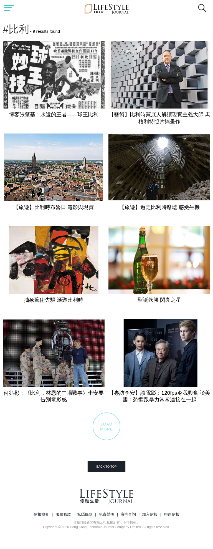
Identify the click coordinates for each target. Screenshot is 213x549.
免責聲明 (106, 514)
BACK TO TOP (106, 466)
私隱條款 (85, 514)
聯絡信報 (171, 514)
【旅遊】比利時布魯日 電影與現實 (53, 207)
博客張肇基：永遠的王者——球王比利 (53, 114)
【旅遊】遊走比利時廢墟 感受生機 (159, 207)
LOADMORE (106, 426)
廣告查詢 (128, 514)
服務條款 (63, 514)
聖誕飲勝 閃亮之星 (159, 300)
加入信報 (150, 514)
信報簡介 (41, 514)
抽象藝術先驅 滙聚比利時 (53, 300)
